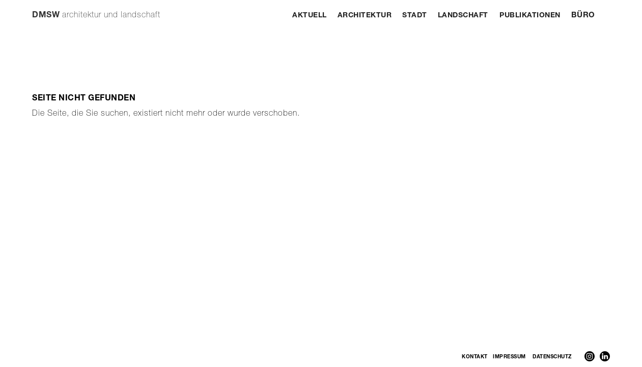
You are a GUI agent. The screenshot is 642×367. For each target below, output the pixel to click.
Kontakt (475, 357)
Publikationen (530, 15)
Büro (583, 15)
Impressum (509, 357)
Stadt (414, 15)
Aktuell (309, 15)
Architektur (365, 15)
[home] (96, 10)
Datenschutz (552, 357)
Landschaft (463, 15)
